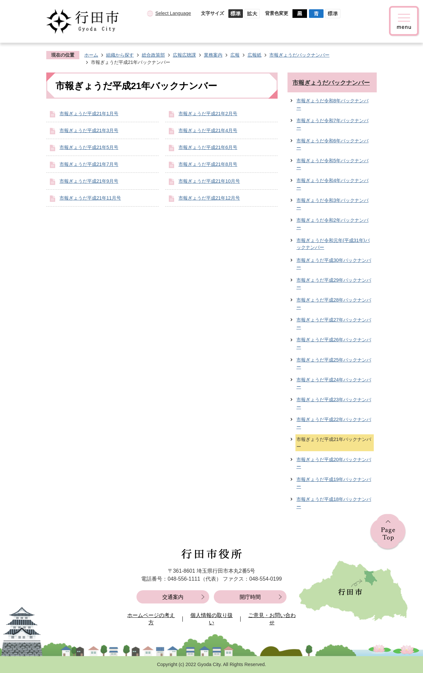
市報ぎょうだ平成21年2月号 (207, 113)
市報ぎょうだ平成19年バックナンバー (333, 483)
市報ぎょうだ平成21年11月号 (90, 198)
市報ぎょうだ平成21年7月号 (88, 164)
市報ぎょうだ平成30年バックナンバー (333, 264)
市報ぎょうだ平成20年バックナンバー (333, 463)
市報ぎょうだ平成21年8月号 (207, 164)
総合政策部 (153, 55)
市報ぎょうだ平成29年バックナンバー (333, 283)
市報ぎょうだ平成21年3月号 (88, 130)
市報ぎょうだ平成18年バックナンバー (333, 503)
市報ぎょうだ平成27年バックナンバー (333, 323)
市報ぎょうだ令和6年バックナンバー (332, 144)
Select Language (173, 13)
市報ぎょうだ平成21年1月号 (88, 113)
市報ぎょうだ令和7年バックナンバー (332, 124)
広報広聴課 (184, 55)
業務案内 (213, 55)
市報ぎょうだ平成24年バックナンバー (333, 383)
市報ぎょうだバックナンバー (299, 55)
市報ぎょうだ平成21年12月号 (209, 198)
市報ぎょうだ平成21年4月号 (207, 130)
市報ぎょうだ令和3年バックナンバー (332, 204)
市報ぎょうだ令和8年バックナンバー (332, 104)
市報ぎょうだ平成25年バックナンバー (333, 363)
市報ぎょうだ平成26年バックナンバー (333, 343)
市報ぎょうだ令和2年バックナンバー (332, 223)
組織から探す (120, 55)
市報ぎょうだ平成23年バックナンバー (333, 403)
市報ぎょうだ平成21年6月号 (207, 147)
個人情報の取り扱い (211, 618)
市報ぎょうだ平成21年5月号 (88, 147)
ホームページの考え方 (151, 618)
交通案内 (172, 597)
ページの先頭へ (387, 532)
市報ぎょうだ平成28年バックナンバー (333, 303)
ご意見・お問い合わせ (272, 618)
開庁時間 (250, 597)
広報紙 (254, 55)
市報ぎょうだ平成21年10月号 (209, 181)
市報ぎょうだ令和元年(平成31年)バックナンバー (333, 244)
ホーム (91, 55)
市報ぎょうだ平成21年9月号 (88, 181)
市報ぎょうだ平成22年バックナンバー (333, 423)
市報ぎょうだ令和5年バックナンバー (332, 164)
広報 (235, 55)
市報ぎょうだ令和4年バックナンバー (332, 184)
